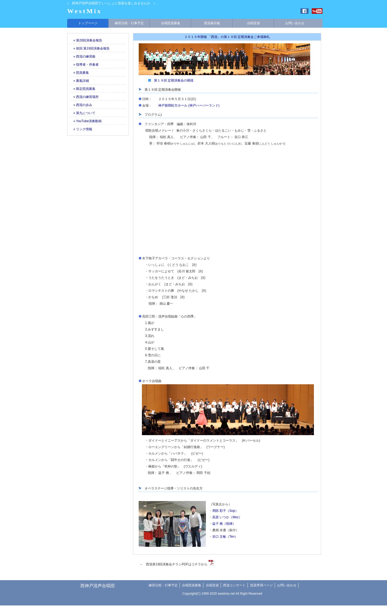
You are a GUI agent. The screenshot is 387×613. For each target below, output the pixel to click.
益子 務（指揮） (224, 524)
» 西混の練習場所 (84, 97)
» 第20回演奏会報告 (86, 40)
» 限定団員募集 (82, 89)
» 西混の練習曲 (82, 56)
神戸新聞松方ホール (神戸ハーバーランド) (188, 105)
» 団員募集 (79, 73)
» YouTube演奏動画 (86, 121)
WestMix (84, 11)
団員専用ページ (261, 585)
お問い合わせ (294, 23)
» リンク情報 (81, 129)
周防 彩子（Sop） (225, 511)
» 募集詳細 (79, 81)
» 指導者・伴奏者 (84, 64)
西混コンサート (234, 585)
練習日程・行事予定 (129, 23)
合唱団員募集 (170, 23)
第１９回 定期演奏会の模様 (174, 80)
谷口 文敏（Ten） (225, 536)
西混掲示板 (212, 23)
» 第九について (82, 113)
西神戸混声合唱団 (97, 585)
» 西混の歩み (81, 105)
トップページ (88, 23)
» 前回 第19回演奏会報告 (90, 48)
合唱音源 (253, 23)
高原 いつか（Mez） (227, 517)
